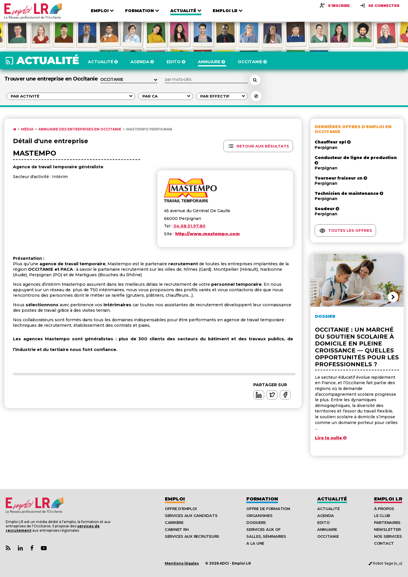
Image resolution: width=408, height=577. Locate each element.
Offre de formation (268, 508)
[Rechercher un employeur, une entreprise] (255, 80)
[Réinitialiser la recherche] (256, 96)
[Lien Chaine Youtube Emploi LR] (44, 548)
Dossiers (256, 522)
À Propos (384, 508)
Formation (262, 499)
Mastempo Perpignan (149, 129)
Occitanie (328, 536)
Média (27, 129)
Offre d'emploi (181, 508)
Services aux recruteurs (192, 536)
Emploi (175, 499)
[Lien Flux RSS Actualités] (8, 548)
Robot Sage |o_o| (385, 563)
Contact (384, 543)
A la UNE (255, 543)
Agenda (325, 515)
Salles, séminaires (266, 536)
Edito (323, 522)
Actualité (332, 499)
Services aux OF (263, 529)
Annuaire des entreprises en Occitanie (79, 129)
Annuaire (327, 529)
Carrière (174, 522)
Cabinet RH (176, 529)
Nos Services (388, 536)
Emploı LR (388, 499)
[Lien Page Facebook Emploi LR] (31, 548)
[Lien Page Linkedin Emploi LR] (20, 548)
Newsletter (387, 529)
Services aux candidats (191, 515)
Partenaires (387, 522)
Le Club (382, 515)
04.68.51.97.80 (189, 226)
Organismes (259, 515)
